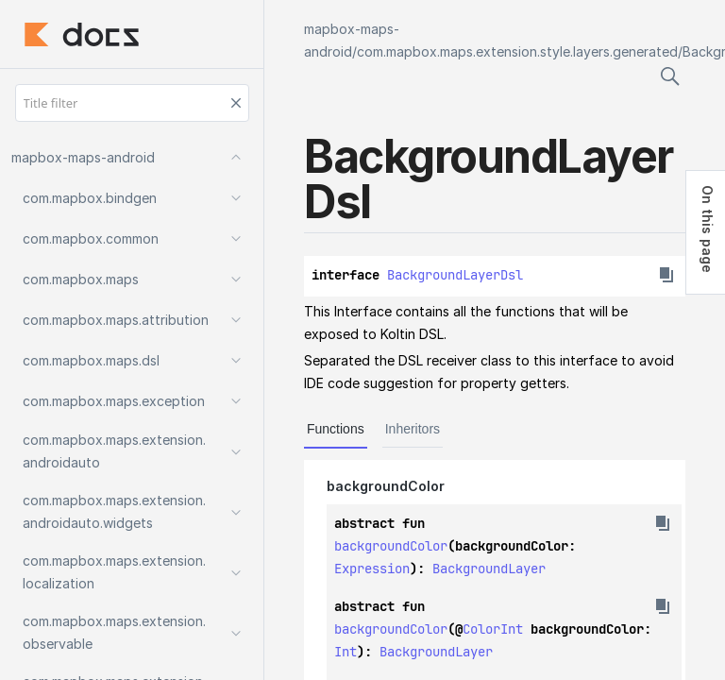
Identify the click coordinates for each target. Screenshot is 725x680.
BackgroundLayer (489, 568)
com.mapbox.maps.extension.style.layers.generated (517, 51)
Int (345, 651)
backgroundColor (390, 545)
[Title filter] (132, 103)
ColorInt (493, 629)
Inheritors (412, 428)
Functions (335, 428)
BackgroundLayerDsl (455, 274)
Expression (372, 568)
